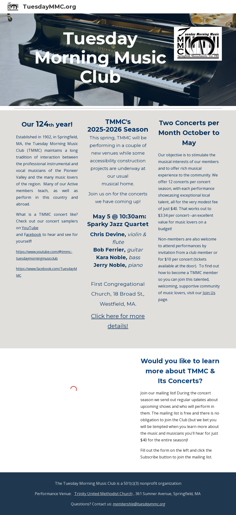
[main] (100, 60)
